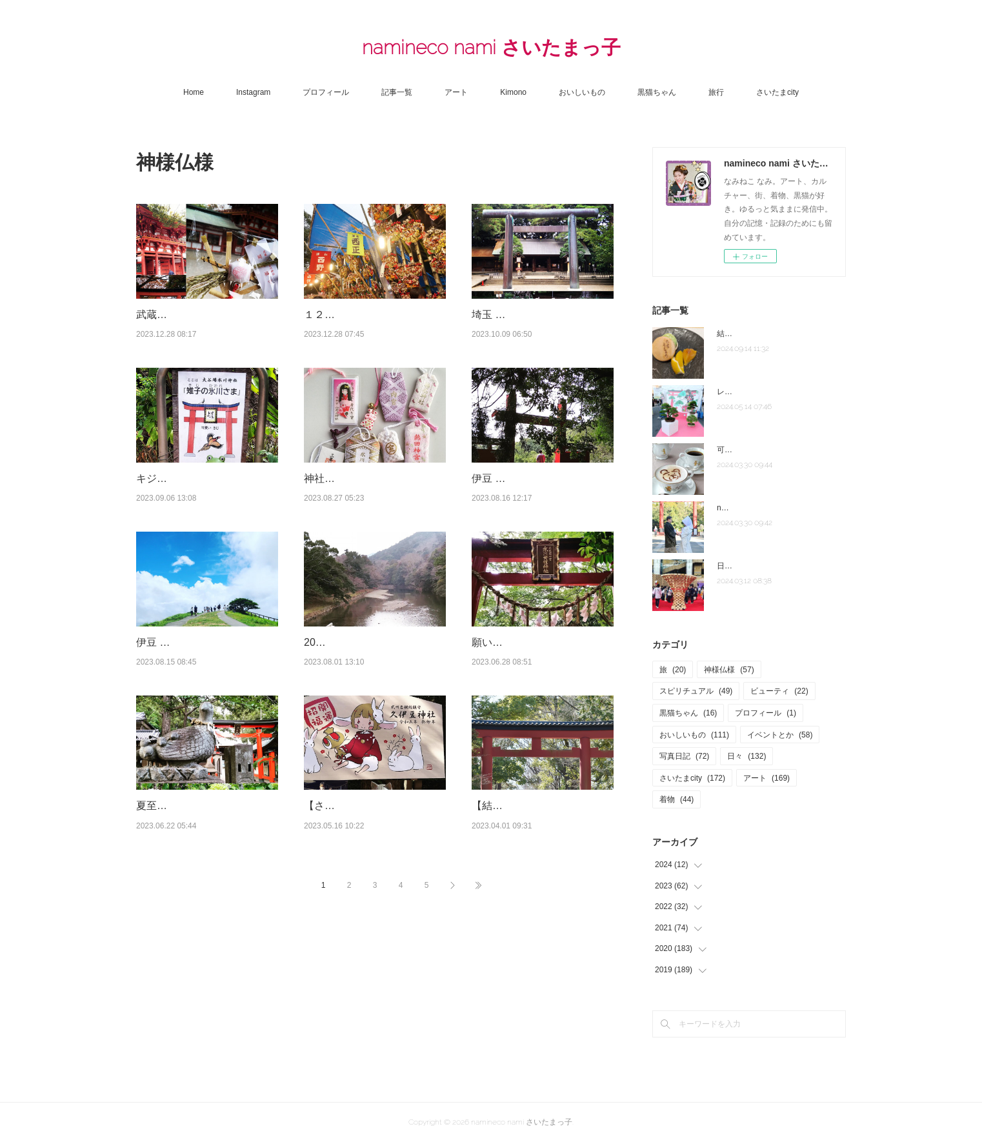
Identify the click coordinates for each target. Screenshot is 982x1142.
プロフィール (326, 92)
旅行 (716, 92)
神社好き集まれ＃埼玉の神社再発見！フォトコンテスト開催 (371, 511)
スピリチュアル (695, 691)
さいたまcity (777, 92)
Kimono (513, 92)
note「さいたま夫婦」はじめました (778, 507)
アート (456, 92)
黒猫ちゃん (656, 92)
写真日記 (684, 756)
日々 (746, 756)
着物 (676, 799)
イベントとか (779, 734)
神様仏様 (729, 669)
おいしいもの (582, 92)
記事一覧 (396, 92)
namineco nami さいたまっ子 (491, 47)
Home (193, 92)
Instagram (253, 92)
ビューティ (779, 691)
